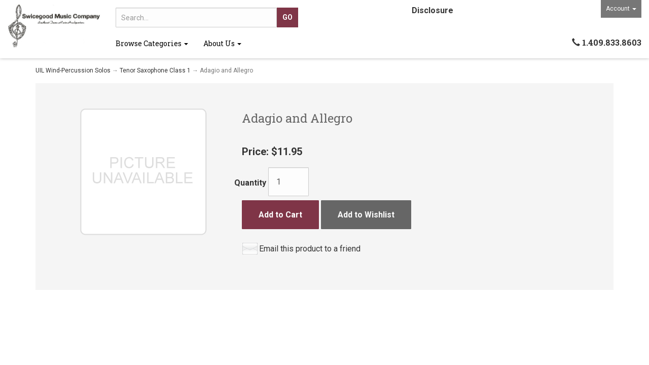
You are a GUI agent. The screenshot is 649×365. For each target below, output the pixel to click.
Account (621, 8)
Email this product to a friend (309, 248)
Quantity (250, 183)
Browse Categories (152, 43)
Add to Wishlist (366, 215)
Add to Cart (280, 215)
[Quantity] (288, 181)
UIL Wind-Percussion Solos (73, 70)
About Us (222, 43)
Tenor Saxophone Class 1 (155, 70)
